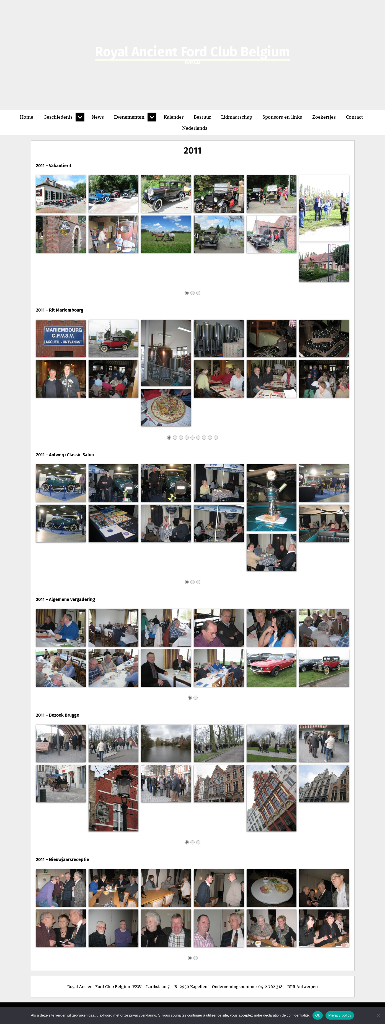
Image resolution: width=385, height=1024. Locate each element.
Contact (354, 117)
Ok (317, 1015)
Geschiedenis (58, 117)
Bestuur (202, 117)
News (98, 117)
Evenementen (129, 117)
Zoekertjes (324, 117)
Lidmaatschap (236, 117)
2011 (192, 150)
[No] (378, 1015)
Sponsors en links (282, 117)
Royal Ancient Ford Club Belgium (192, 52)
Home (26, 117)
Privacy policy (339, 1015)
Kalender (174, 117)
